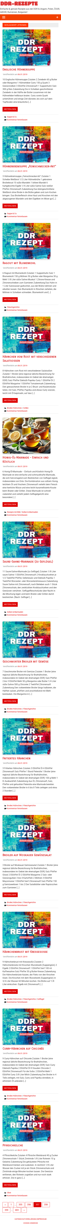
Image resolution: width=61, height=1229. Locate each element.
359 (6, 1210)
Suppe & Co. (12, 117)
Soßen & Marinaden (30, 512)
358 (46, 1204)
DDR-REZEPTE (19, 3)
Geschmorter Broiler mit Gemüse (25, 661)
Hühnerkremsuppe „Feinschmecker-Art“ (29, 166)
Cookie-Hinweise (30, 1223)
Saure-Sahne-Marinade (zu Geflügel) (28, 561)
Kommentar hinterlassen (17, 120)
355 (20, 1204)
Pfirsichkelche (13, 1145)
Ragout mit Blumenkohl (19, 263)
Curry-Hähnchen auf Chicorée (23, 1048)
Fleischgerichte (13, 307)
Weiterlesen (10, 109)
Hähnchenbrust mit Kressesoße (25, 952)
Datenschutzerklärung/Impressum (30, 1219)
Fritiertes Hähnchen (16, 758)
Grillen (26, 408)
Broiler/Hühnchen (14, 408)
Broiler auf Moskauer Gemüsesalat (27, 855)
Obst (9, 1193)
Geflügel (40, 999)
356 (29, 1204)
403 (17, 1210)
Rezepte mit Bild (13, 512)
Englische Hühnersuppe (19, 69)
